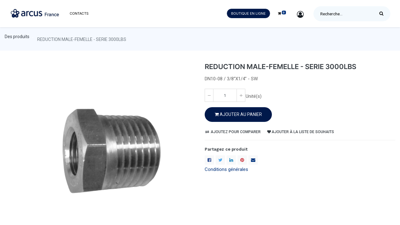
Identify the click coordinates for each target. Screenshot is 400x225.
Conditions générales (226, 169)
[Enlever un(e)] (209, 95)
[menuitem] (79, 13)
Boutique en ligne (248, 13)
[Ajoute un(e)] (241, 95)
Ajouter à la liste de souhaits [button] (300, 132)
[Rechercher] (383, 13)
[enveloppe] (253, 160)
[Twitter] (220, 160)
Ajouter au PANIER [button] (238, 114)
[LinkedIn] (231, 160)
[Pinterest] (242, 160)
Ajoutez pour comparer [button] (233, 132)
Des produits (17, 36)
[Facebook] (209, 160)
